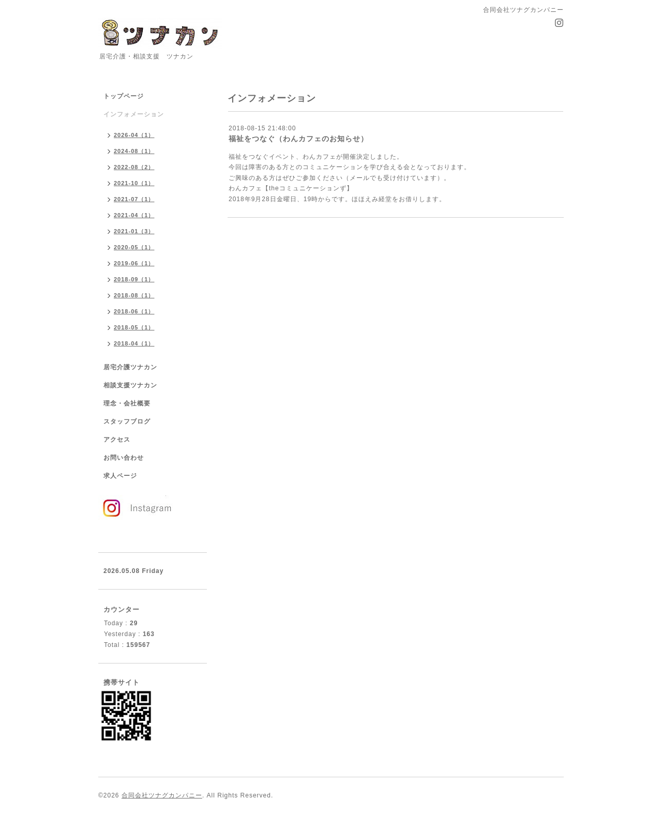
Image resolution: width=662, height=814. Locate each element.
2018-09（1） (134, 279)
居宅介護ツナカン (130, 367)
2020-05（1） (134, 247)
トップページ (123, 96)
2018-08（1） (134, 295)
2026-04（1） (134, 135)
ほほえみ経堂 (372, 199)
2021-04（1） (134, 215)
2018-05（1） (134, 327)
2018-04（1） (134, 343)
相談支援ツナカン (130, 385)
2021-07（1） (134, 199)
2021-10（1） (134, 183)
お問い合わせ (123, 457)
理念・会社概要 (127, 403)
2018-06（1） (134, 311)
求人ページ (120, 475)
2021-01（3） (134, 231)
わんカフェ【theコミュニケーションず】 (291, 188)
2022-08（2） (134, 167)
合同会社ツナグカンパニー (162, 795)
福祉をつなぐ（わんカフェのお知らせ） (298, 138)
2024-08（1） (134, 151)
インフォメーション (133, 114)
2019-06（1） (134, 263)
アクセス (116, 439)
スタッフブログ (127, 421)
